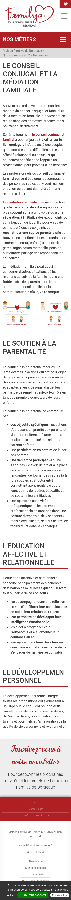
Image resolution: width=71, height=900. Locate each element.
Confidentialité (35, 874)
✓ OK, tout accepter (32, 895)
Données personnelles (35, 880)
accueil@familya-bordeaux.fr (35, 845)
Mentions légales (35, 868)
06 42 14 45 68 (35, 852)
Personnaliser (59, 895)
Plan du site (35, 861)
